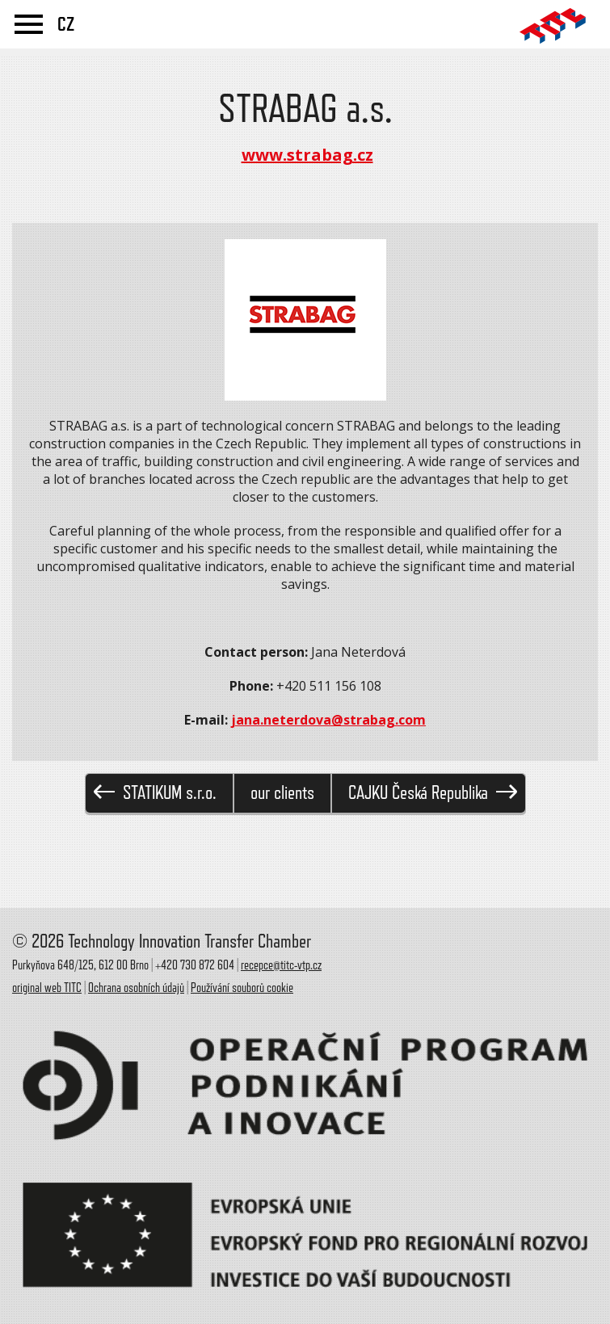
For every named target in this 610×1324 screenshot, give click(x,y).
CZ (65, 24)
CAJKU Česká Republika (432, 793)
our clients (282, 793)
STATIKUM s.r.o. (155, 793)
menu (29, 24)
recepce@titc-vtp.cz (281, 965)
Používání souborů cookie (242, 988)
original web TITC (47, 988)
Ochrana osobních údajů (136, 988)
